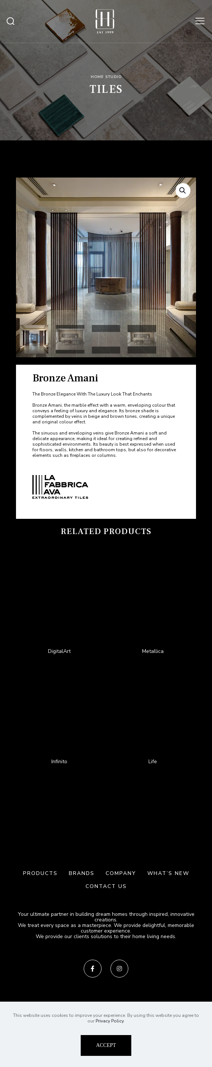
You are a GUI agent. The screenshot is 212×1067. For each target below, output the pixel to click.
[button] (183, 190)
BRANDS (81, 873)
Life (152, 761)
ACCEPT (106, 1045)
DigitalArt (59, 651)
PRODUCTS (40, 873)
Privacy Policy (109, 1021)
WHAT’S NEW (168, 873)
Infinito (59, 761)
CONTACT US (106, 886)
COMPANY (121, 873)
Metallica (153, 651)
